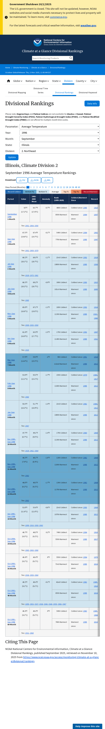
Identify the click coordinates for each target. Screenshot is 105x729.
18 (67, 187)
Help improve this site (87, 726)
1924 (96, 257)
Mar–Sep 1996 (11, 361)
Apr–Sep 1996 (11, 339)
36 (73, 187)
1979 (36, 250)
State (57, 81)
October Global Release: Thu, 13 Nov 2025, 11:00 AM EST (28, 72)
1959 (32, 575)
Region (44, 81)
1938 (41, 604)
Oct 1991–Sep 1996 (12, 620)
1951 (85, 357)
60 (79, 187)
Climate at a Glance (39, 67)
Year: (8, 132)
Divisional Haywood (88, 92)
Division (69, 81)
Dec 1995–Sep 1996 (12, 440)
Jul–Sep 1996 (11, 265)
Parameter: (11, 126)
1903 (32, 604)
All (28, 187)
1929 (27, 275)
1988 (96, 318)
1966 (60, 604)
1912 (96, 408)
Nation (31, 81)
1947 (96, 239)
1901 (27, 225)
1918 (96, 207)
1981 (36, 275)
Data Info (92, 103)
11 (61, 187)
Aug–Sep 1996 (11, 240)
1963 (41, 525)
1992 (85, 257)
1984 (85, 433)
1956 (36, 225)
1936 (96, 264)
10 (58, 187)
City (94, 81)
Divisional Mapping (17, 92)
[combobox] (52, 81)
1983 (32, 550)
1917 (96, 379)
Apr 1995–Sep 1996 (12, 515)
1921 (95, 314)
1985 (27, 300)
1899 (27, 525)
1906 (96, 615)
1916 (32, 525)
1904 (32, 225)
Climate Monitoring (20, 67)
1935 (32, 325)
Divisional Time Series (40, 90)
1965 (27, 550)
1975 (32, 275)
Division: (10, 151)
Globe (18, 81)
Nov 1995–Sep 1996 (12, 465)
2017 (96, 539)
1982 (85, 404)
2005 (96, 289)
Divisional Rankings (57, 67)
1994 (85, 214)
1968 (32, 633)
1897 (96, 214)
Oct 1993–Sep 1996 (12, 564)
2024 (96, 564)
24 (70, 187)
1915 (96, 282)
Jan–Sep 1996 (11, 413)
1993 (85, 282)
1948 (50, 604)
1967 (27, 426)
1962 (32, 451)
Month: (9, 138)
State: (8, 145)
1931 (27, 633)
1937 (36, 604)
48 (76, 187)
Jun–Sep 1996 (11, 290)
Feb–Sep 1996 (11, 384)
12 (64, 187)
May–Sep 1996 (11, 314)
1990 (36, 550)
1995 (85, 207)
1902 (96, 232)
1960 (27, 397)
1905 (95, 582)
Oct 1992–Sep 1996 (12, 591)
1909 (32, 250)
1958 (36, 325)
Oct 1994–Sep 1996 (12, 540)
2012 (96, 364)
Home (7, 67)
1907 (96, 332)
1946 (46, 604)
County (82, 81)
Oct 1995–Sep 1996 (12, 490)
